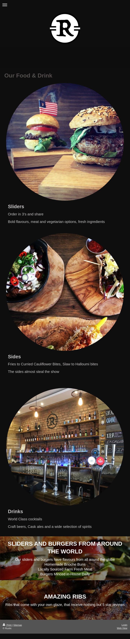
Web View (122, 628)
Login (124, 625)
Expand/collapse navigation (65, 5)
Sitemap (17, 625)
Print (7, 625)
